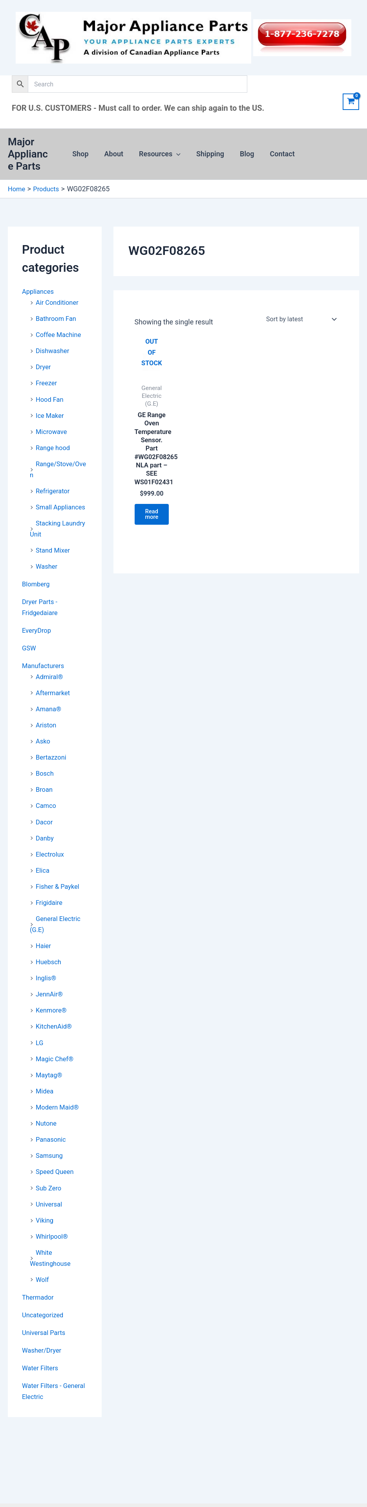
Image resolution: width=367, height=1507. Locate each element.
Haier (44, 946)
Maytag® (50, 1073)
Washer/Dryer (43, 1344)
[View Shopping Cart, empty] (351, 101)
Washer (47, 572)
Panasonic (52, 1137)
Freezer (47, 381)
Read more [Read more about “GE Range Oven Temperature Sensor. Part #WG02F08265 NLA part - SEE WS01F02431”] (153, 524)
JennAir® (51, 993)
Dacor (45, 824)
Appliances (39, 291)
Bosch (45, 776)
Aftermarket (54, 696)
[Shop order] (300, 319)
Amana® (50, 713)
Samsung (51, 1152)
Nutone (47, 1121)
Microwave (53, 429)
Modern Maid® (59, 1105)
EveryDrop (38, 635)
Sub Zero (50, 1184)
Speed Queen (56, 1169)
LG (40, 1041)
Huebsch (50, 962)
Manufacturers (45, 670)
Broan (45, 792)
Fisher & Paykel (60, 887)
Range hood (54, 445)
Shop (84, 154)
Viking (45, 1216)
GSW (29, 652)
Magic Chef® (56, 1057)
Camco (47, 808)
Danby (45, 840)
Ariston (47, 728)
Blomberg (37, 590)
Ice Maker (51, 413)
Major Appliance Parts (30, 154)
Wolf (43, 1275)
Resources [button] (160, 154)
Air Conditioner (59, 302)
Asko (43, 744)
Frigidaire (50, 903)
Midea (45, 1089)
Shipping (209, 154)
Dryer (44, 365)
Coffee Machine (61, 334)
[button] (177, 154)
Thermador (39, 1292)
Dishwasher (54, 349)
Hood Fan (51, 397)
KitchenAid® (55, 1025)
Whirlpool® (53, 1232)
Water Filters (42, 1362)
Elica (43, 872)
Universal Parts (45, 1327)
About (116, 154)
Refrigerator (54, 487)
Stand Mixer (54, 556)
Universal (50, 1200)
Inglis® (47, 978)
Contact (278, 154)
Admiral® (51, 681)
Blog (244, 154)
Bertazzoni (52, 760)
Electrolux (51, 855)
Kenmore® (52, 1009)
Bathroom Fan (58, 317)
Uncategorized (45, 1310)
